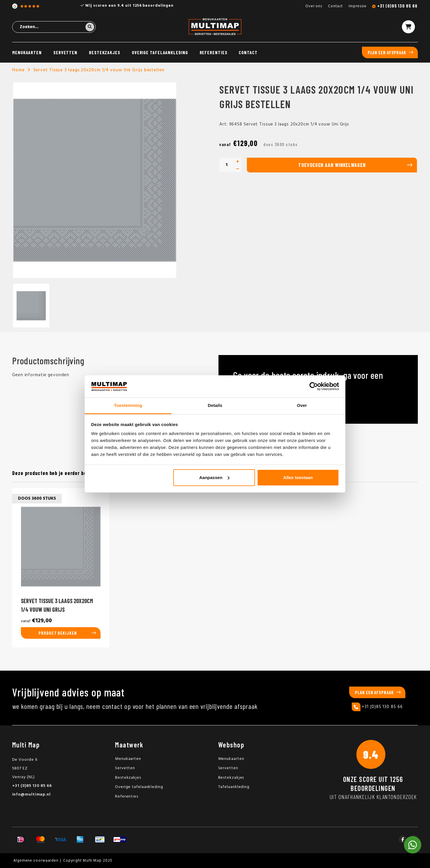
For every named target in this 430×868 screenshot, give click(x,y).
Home (18, 70)
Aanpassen (214, 477)
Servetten (65, 52)
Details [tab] (215, 405)
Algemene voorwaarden (36, 861)
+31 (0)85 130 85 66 (397, 5)
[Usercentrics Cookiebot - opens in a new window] (313, 386)
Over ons (313, 6)
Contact (335, 6)
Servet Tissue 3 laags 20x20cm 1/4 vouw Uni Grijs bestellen (98, 70)
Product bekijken (57, 633)
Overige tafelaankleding (160, 52)
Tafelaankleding (234, 787)
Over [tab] (302, 405)
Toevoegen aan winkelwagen (332, 165)
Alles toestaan (298, 477)
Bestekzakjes (104, 52)
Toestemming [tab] (128, 405)
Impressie (357, 6)
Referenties (213, 52)
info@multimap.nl (31, 794)
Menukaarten (27, 52)
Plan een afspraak (387, 52)
